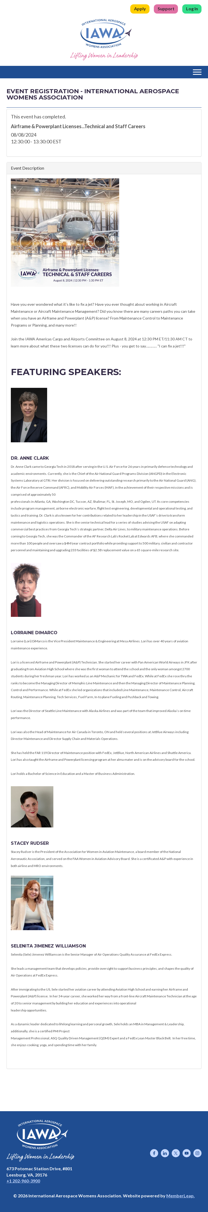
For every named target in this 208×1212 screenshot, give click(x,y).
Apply (140, 8)
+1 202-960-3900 (23, 1180)
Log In (192, 8)
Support (166, 8)
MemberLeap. (180, 1195)
